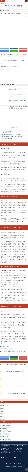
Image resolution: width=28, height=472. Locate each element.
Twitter (4, 48)
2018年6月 (2, 416)
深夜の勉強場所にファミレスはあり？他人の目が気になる (11, 136)
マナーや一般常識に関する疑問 (6, 446)
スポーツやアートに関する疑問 (5, 423)
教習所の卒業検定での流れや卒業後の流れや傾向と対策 (18, 100)
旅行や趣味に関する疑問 (4, 434)
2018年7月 (2, 414)
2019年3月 (2, 405)
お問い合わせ (3, 457)
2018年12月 (2, 408)
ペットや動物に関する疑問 (5, 425)
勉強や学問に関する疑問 (6, 346)
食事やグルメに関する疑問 (5, 439)
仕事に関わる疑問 (3, 428)
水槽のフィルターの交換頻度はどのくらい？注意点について (14, 351)
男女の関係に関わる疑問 (18, 451)
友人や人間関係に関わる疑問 (5, 431)
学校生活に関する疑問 (4, 433)
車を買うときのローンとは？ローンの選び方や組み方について (16, 364)
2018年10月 (2, 411)
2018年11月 (2, 410)
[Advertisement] (14, 75)
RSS (15, 457)
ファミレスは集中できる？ (7, 132)
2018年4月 (2, 419)
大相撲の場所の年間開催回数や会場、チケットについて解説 (16, 393)
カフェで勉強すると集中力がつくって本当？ (9, 138)
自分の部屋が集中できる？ (7, 131)
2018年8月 (2, 413)
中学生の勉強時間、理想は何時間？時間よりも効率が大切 (15, 371)
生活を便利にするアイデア (5, 436)
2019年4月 (2, 403)
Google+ (23, 48)
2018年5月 (2, 418)
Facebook (13, 48)
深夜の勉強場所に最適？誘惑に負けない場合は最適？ (10, 134)
